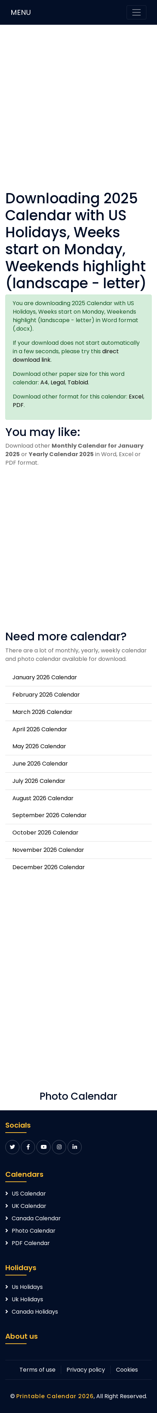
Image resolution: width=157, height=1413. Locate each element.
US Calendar (29, 1194)
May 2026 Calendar (39, 746)
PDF (18, 405)
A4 (44, 382)
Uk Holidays (27, 1299)
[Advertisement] (78, 111)
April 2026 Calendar (39, 729)
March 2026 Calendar (42, 712)
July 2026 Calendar (38, 781)
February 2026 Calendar (46, 695)
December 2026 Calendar (48, 867)
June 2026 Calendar (40, 764)
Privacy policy (85, 1370)
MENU (21, 12)
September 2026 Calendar (49, 815)
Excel (136, 396)
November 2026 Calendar (48, 850)
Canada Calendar (36, 1218)
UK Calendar (29, 1206)
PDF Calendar (31, 1243)
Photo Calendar (34, 1231)
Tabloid (78, 382)
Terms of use (37, 1370)
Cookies (127, 1370)
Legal (58, 382)
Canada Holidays (35, 1312)
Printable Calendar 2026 (55, 1396)
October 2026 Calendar (45, 832)
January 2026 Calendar (44, 677)
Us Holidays (27, 1287)
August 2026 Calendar (43, 798)
